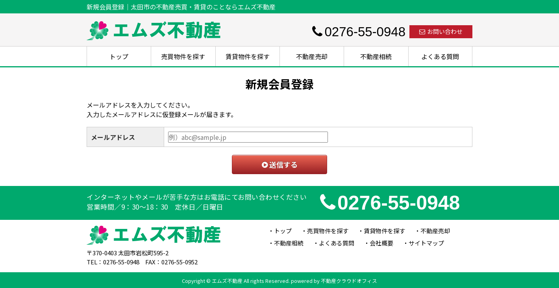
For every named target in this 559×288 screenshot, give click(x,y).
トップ (118, 56)
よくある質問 (440, 56)
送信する (280, 164)
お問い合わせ (441, 31)
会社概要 (381, 243)
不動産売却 (312, 56)
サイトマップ (426, 243)
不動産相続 (376, 56)
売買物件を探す (183, 56)
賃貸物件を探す (248, 56)
